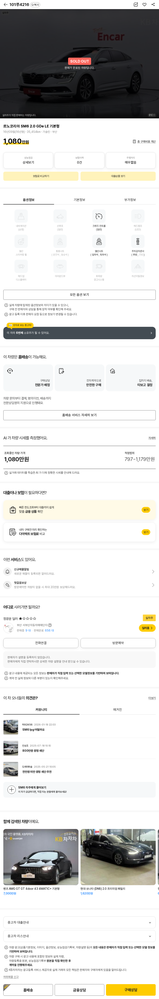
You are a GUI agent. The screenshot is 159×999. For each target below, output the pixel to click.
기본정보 (79, 200)
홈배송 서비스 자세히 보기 (79, 415)
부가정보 (130, 200)
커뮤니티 (41, 710)
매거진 (117, 710)
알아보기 (79, 509)
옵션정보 (29, 200)
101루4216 (25, 4)
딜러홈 (145, 628)
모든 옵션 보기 (79, 295)
